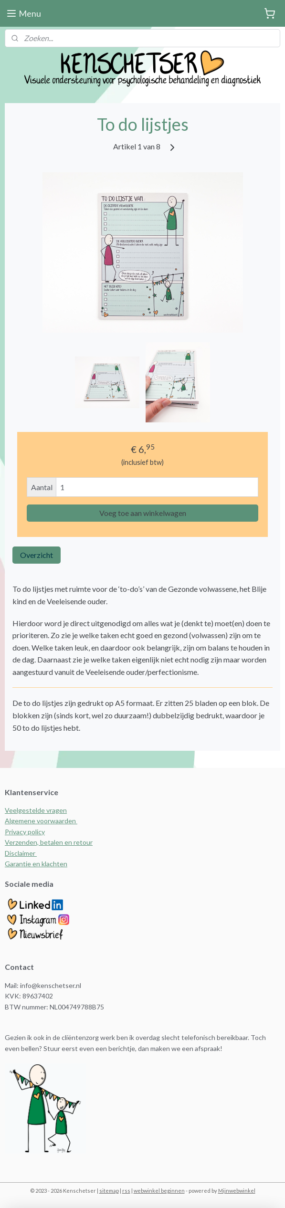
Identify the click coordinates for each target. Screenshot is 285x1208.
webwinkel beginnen (159, 1190)
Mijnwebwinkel (236, 1190)
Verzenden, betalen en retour (49, 842)
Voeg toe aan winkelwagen (142, 513)
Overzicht (36, 555)
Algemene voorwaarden (41, 821)
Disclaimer (21, 853)
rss (126, 1190)
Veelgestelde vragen (36, 810)
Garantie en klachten (36, 864)
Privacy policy (25, 832)
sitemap (109, 1190)
